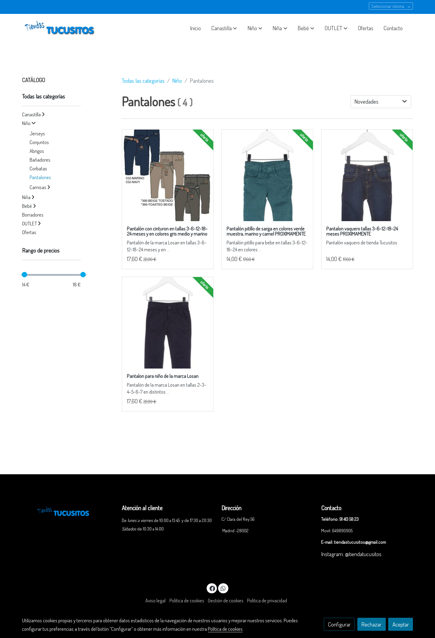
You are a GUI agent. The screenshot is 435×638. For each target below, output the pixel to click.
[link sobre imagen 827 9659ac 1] (367, 175)
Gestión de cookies (225, 600)
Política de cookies (186, 600)
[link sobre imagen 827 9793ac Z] (168, 175)
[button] (224, 28)
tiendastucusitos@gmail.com (360, 542)
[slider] (24, 274)
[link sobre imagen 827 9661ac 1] (267, 175)
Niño (177, 80)
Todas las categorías (143, 80)
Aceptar (400, 624)
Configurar (339, 624)
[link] (60, 28)
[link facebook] (212, 588)
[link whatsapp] (223, 588)
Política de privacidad (267, 600)
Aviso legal (155, 600)
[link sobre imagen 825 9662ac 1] (168, 323)
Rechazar (371, 624)
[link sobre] (68, 510)
